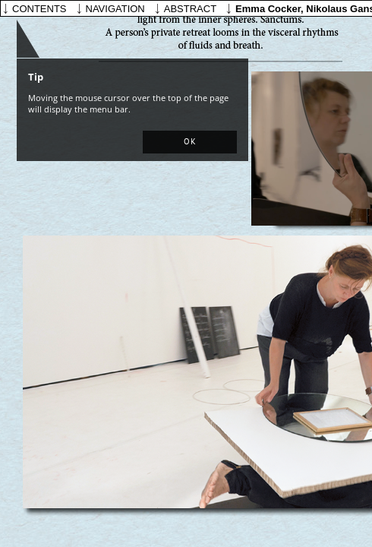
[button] (190, 142)
